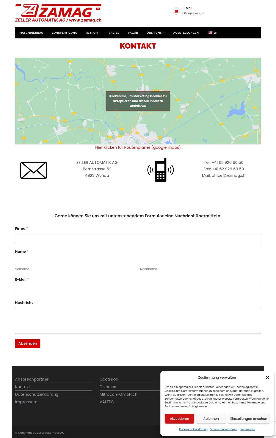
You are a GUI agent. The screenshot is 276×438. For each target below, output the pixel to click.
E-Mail (22, 279)
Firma (21, 228)
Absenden (27, 343)
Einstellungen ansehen (248, 418)
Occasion (109, 379)
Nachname (148, 269)
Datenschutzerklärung (193, 429)
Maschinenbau (31, 32)
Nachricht (24, 302)
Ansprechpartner (32, 379)
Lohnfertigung (64, 32)
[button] (267, 377)
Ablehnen (211, 418)
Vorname (22, 269)
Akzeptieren (179, 418)
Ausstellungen (186, 32)
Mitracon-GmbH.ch (119, 394)
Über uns (156, 32)
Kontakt (244, 10)
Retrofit (93, 32)
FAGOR (133, 32)
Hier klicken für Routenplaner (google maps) (138, 147)
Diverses (108, 386)
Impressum (247, 429)
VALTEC (114, 32)
